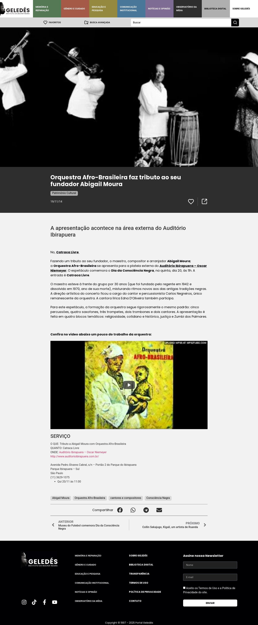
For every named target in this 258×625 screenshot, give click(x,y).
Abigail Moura (60, 497)
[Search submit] (235, 22)
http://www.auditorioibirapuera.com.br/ (74, 456)
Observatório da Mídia (186, 9)
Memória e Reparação (42, 9)
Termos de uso (138, 582)
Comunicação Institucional (128, 9)
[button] (119, 510)
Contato (135, 600)
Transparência (139, 573)
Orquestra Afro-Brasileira (90, 497)
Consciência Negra (158, 497)
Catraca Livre (67, 252)
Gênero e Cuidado (74, 8)
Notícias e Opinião (159, 8)
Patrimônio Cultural (64, 192)
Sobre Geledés (241, 8)
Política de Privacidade (145, 591)
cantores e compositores (125, 497)
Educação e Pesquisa (99, 9)
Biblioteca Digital (215, 8)
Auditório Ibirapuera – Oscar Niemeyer (83, 452)
